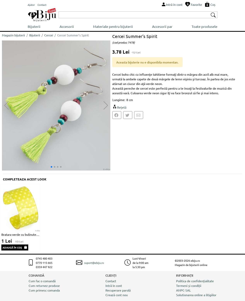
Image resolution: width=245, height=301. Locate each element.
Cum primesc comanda (44, 290)
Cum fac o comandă (42, 281)
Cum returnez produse (44, 285)
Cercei (48, 35)
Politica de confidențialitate (195, 281)
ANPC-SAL (183, 290)
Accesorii (67, 26)
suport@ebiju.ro (94, 262)
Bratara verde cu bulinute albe (20, 234)
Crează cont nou (116, 295)
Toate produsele (204, 26)
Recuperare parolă (118, 290)
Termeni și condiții (188, 285)
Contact (110, 281)
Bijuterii (34, 26)
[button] (105, 105)
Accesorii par (162, 26)
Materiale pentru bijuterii (113, 26)
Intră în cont (113, 285)
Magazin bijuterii (13, 35)
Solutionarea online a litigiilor (196, 295)
